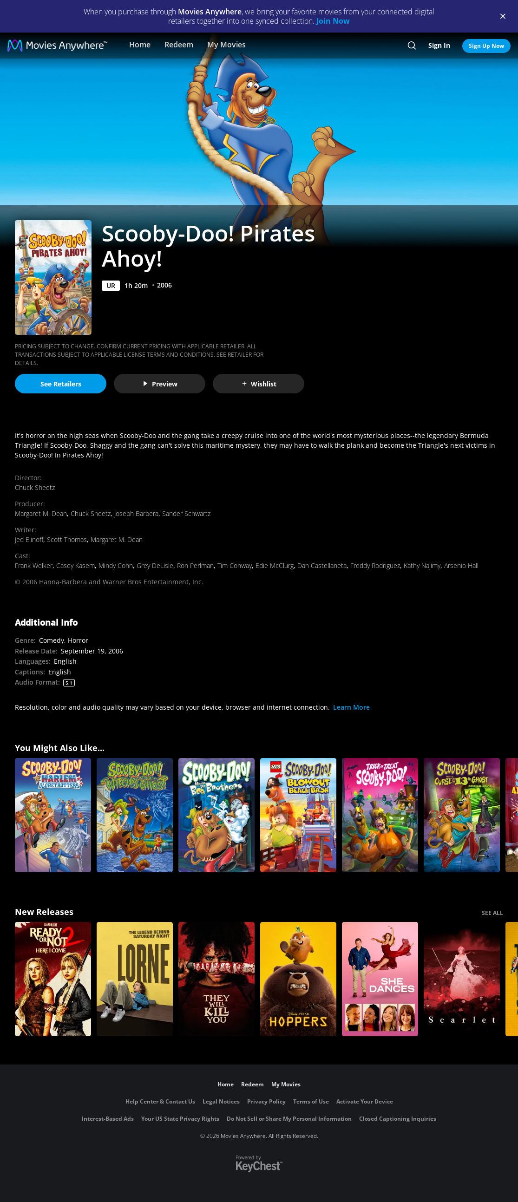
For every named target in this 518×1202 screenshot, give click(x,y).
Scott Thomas (67, 539)
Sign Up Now (486, 46)
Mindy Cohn (115, 565)
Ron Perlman (195, 565)
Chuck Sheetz (35, 487)
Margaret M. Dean (41, 513)
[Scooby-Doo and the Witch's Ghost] (135, 815)
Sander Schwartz (186, 513)
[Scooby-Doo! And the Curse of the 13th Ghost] (462, 815)
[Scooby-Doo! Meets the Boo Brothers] (216, 815)
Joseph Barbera (136, 513)
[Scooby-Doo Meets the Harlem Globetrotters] (53, 815)
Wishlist (258, 383)
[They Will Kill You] (216, 979)
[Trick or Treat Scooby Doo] (380, 815)
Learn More (351, 707)
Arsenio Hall (461, 565)
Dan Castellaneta (322, 565)
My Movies (226, 44)
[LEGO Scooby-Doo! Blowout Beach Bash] (298, 815)
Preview (159, 383)
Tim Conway (234, 565)
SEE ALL (492, 913)
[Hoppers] (298, 979)
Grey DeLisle (155, 565)
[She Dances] (380, 979)
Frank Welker (33, 565)
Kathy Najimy (422, 565)
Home (140, 44)
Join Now (333, 21)
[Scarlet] (462, 979)
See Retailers (60, 383)
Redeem (178, 44)
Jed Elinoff (29, 539)
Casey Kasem (75, 565)
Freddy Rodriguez (375, 565)
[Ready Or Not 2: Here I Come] (53, 979)
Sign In (439, 45)
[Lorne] (135, 979)
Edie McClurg (275, 565)
